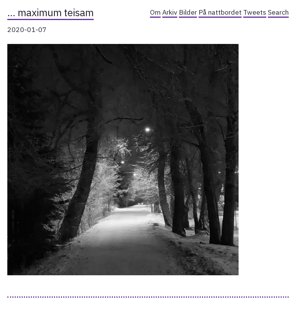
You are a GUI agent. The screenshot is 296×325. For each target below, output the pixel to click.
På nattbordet (220, 12)
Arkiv (169, 12)
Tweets (254, 12)
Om (155, 12)
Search (278, 12)
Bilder (188, 12)
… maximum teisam (50, 12)
